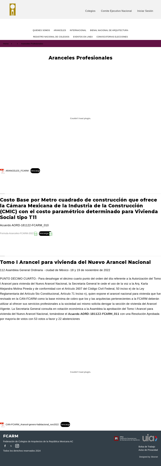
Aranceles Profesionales (32, 43)
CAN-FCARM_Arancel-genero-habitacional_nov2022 (32, 424)
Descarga (35, 170)
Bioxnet (154, 457)
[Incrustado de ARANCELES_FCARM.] (80, 118)
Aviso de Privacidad (148, 450)
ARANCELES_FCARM (17, 170)
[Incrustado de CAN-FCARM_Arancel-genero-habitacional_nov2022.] (80, 372)
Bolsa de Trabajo (147, 446)
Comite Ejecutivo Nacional (116, 11)
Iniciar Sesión (145, 11)
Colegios (90, 11)
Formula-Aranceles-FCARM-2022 (17, 233)
